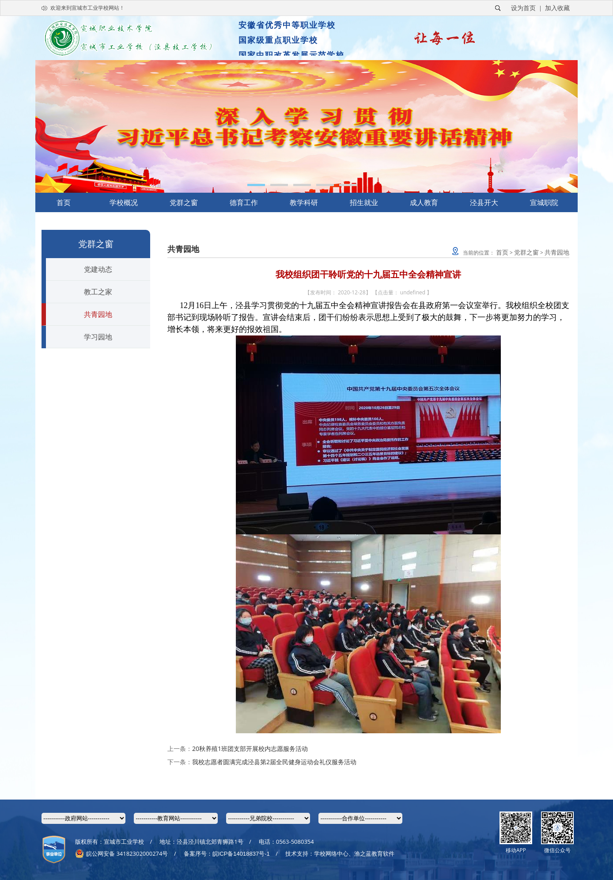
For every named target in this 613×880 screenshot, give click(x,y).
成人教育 (424, 202)
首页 (64, 202)
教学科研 (304, 202)
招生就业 (364, 202)
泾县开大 (484, 202)
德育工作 (244, 202)
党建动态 (98, 269)
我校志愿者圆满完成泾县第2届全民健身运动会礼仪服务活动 (274, 762)
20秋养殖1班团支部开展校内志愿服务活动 (250, 748)
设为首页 (523, 8)
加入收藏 (557, 8)
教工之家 (98, 292)
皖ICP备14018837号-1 (241, 853)
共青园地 (98, 314)
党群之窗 (184, 202)
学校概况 (124, 202)
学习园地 (98, 337)
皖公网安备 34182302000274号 (121, 853)
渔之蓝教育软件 (374, 853)
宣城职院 (544, 202)
